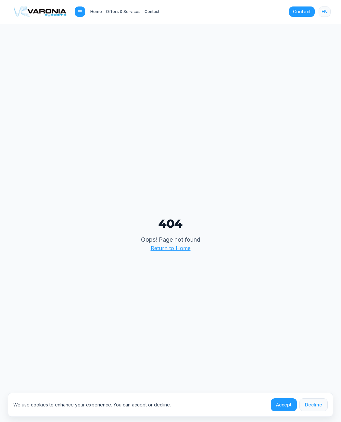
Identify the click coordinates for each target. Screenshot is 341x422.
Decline (313, 404)
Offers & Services (123, 11)
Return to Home (171, 248)
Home (96, 11)
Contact (152, 11)
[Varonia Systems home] (39, 12)
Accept (284, 404)
